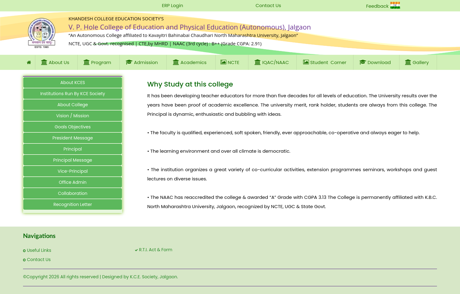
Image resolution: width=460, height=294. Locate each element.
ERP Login (172, 5)
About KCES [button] (72, 82)
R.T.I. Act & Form (153, 250)
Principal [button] (73, 149)
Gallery (418, 62)
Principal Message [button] (72, 160)
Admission (143, 62)
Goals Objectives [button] (73, 127)
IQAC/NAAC (272, 62)
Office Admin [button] (73, 182)
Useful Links (37, 250)
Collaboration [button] (73, 193)
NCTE (231, 62)
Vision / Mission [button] (72, 116)
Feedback (377, 6)
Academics (191, 62)
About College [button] (72, 105)
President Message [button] (73, 138)
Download (376, 62)
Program (99, 62)
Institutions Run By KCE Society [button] (72, 94)
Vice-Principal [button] (73, 171)
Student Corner (324, 62)
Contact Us (268, 5)
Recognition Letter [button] (72, 204)
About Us (56, 62)
